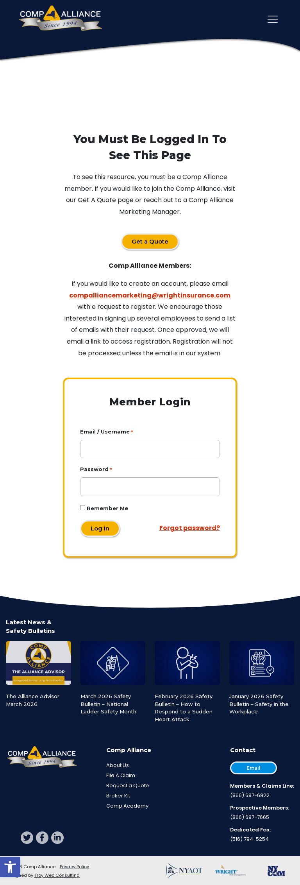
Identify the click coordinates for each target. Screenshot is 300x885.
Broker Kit (118, 795)
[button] (10, 867)
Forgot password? (189, 527)
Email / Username (105, 431)
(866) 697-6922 (250, 795)
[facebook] (42, 837)
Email (253, 768)
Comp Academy (127, 806)
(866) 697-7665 (249, 817)
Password (94, 469)
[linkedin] (57, 837)
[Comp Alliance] (61, 19)
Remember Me (104, 508)
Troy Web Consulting (57, 875)
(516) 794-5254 (249, 839)
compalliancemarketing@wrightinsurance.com (149, 295)
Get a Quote (150, 241)
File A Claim (120, 775)
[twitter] (27, 837)
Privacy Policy (74, 867)
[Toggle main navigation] (272, 19)
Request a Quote (127, 785)
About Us (117, 765)
